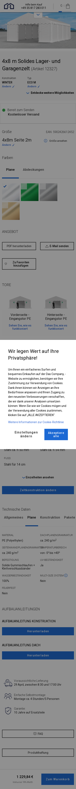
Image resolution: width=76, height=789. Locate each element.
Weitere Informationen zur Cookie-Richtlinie (36, 422)
